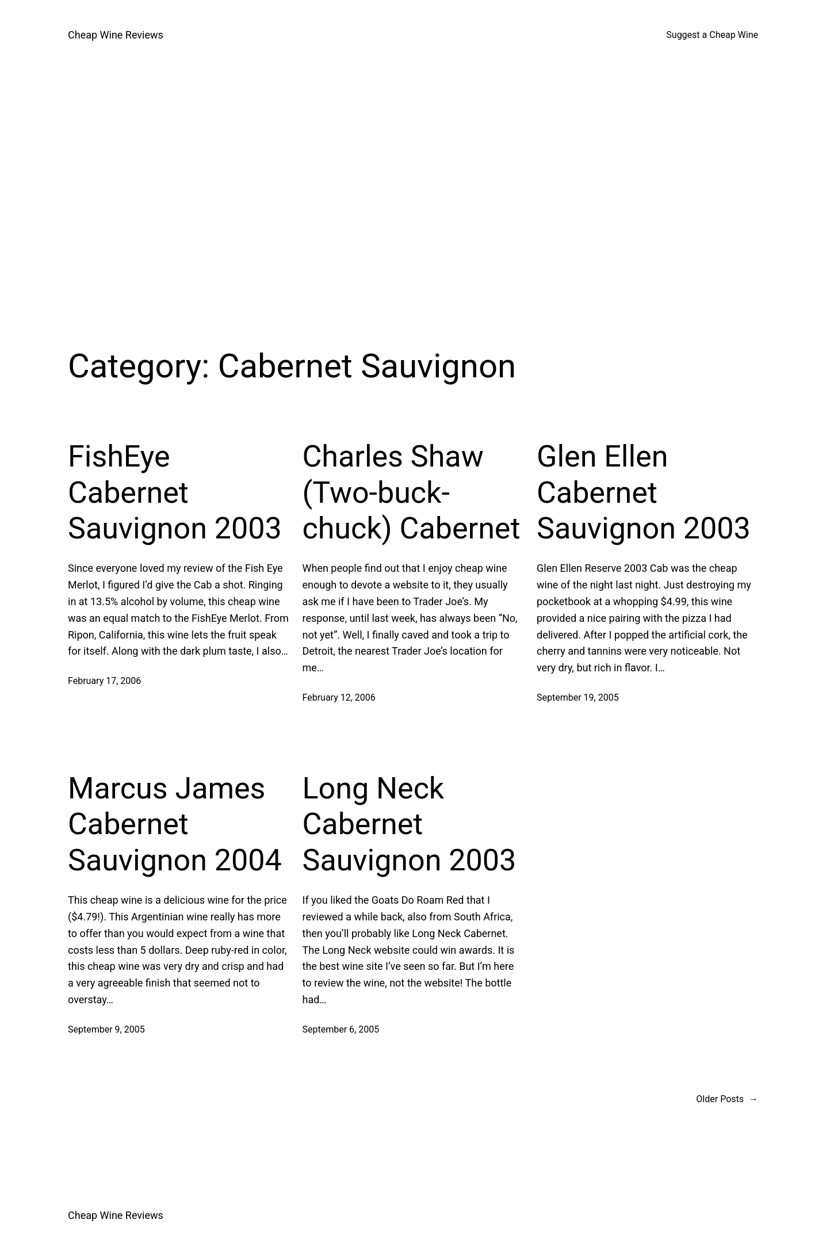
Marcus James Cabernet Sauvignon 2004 (175, 824)
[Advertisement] (413, 192)
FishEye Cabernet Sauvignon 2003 (175, 492)
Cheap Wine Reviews (115, 35)
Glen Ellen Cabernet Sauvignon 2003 (644, 492)
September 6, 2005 (341, 1029)
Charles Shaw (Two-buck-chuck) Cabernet (412, 492)
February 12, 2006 (339, 697)
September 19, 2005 (578, 697)
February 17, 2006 (104, 680)
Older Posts (727, 1099)
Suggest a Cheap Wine (712, 34)
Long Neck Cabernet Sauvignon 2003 (410, 824)
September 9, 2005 (106, 1029)
